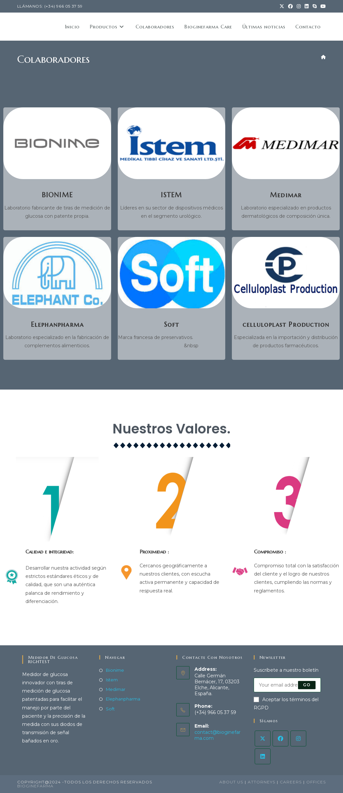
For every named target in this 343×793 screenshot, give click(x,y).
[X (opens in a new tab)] (282, 6)
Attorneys (261, 781)
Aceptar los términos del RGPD (286, 704)
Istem (112, 679)
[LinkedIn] (263, 756)
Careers (291, 781)
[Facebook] (280, 738)
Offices (316, 781)
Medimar (286, 195)
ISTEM (171, 195)
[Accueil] (323, 56)
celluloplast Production (285, 325)
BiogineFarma (35, 785)
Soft (171, 325)
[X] (263, 738)
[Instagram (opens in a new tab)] (299, 6)
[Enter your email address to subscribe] (287, 685)
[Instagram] (298, 738)
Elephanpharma (57, 325)
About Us (231, 781)
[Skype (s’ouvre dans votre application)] (315, 6)
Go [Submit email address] (307, 684)
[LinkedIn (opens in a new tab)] (307, 6)
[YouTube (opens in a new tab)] (322, 6)
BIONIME (57, 195)
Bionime (115, 670)
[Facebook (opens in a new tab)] (290, 6)
